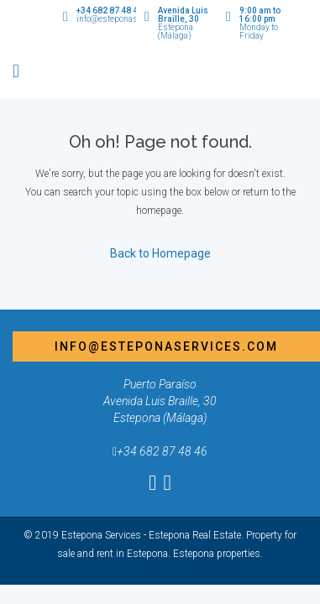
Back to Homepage (160, 253)
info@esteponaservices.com (166, 346)
